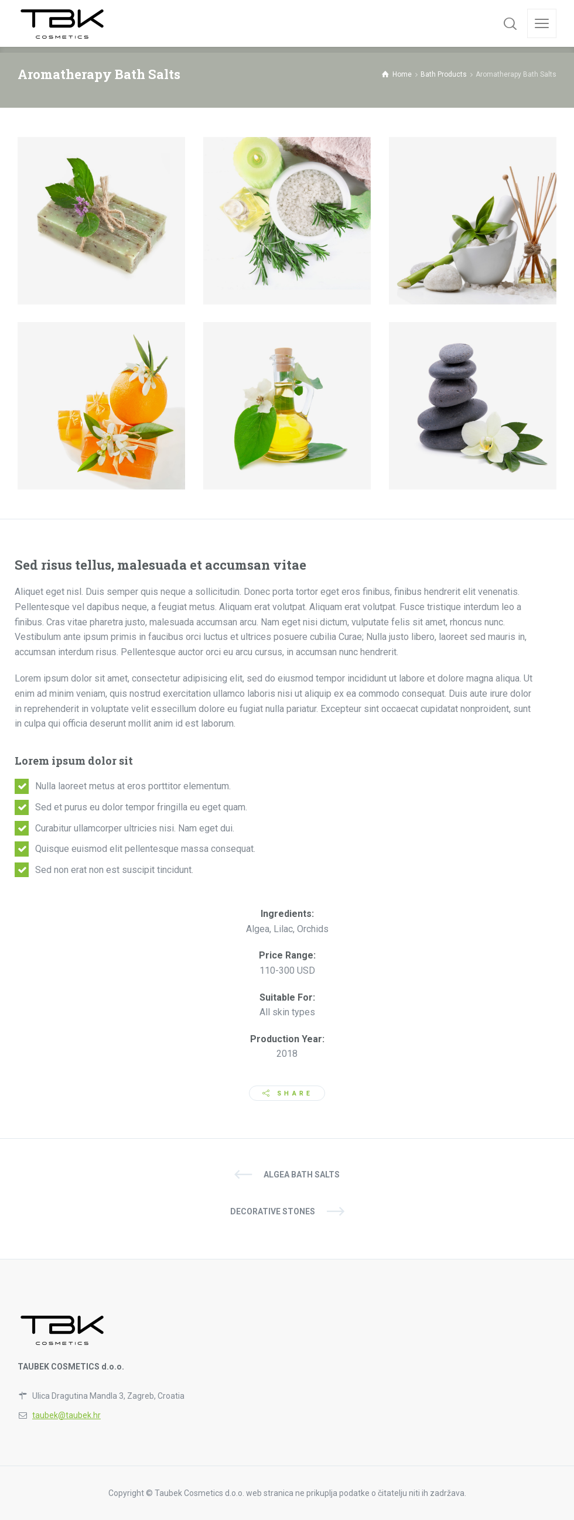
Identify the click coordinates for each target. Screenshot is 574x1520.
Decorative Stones (272, 1211)
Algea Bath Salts (302, 1174)
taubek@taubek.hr (66, 1415)
